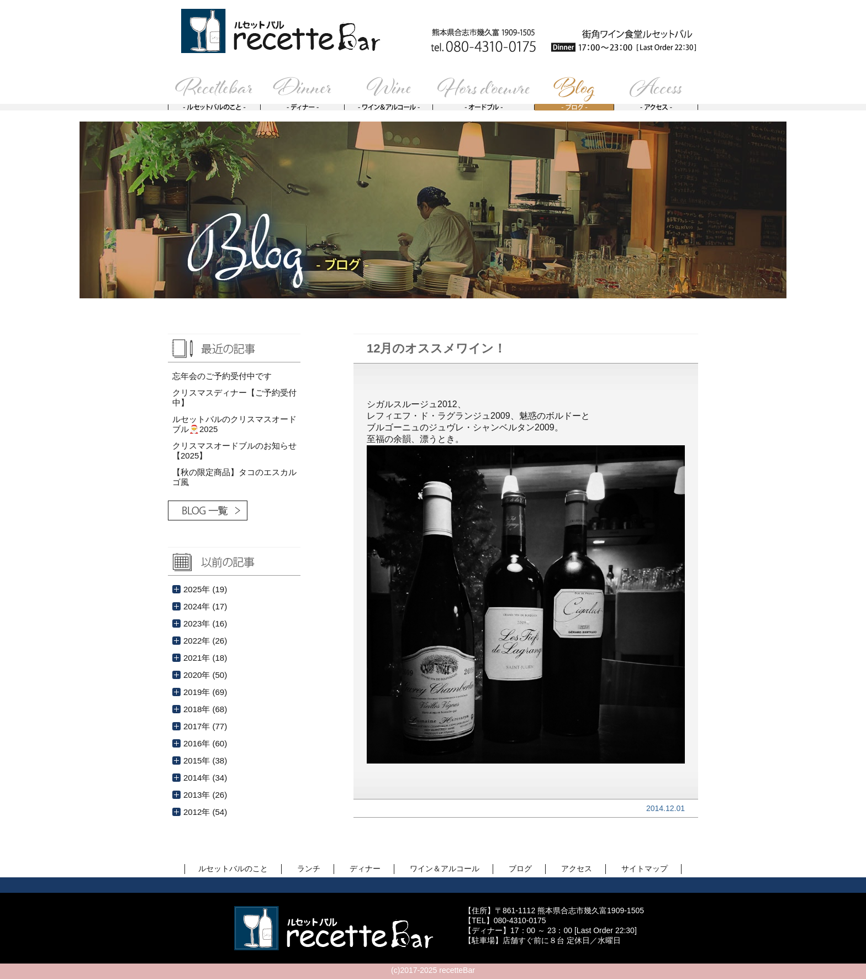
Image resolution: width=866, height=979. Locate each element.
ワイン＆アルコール (444, 868)
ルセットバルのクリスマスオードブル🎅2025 (234, 424)
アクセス (576, 868)
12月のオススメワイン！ (436, 348)
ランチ (308, 868)
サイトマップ (644, 868)
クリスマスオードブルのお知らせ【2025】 (234, 450)
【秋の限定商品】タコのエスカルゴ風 (234, 477)
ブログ (520, 868)
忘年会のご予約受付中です (222, 376)
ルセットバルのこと (233, 868)
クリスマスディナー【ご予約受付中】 (234, 397)
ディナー (365, 868)
